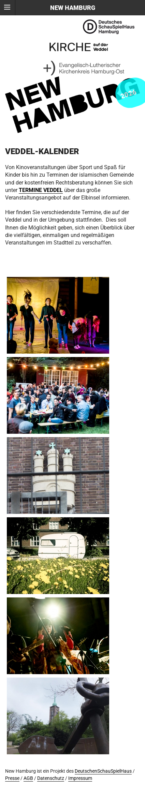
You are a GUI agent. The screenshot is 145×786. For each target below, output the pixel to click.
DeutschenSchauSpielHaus (103, 771)
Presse (12, 778)
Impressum (80, 778)
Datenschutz (50, 778)
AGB (28, 778)
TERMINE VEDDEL (41, 190)
